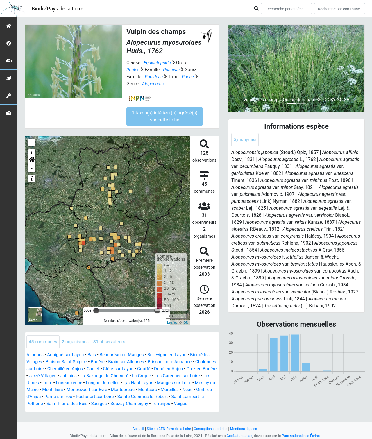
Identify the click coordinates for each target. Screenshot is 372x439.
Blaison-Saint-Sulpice (75, 362)
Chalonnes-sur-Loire (47, 369)
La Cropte (179, 376)
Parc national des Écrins (301, 435)
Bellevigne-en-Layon (173, 355)
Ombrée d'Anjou (103, 396)
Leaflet (172, 322)
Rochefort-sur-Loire (176, 396)
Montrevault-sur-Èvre (151, 390)
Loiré (99, 383)
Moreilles (59, 396)
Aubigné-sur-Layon (67, 355)
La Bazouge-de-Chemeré (140, 376)
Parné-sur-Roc (137, 396)
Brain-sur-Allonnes (138, 362)
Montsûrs (36, 396)
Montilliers (116, 390)
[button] (31, 160)
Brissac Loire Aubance (183, 362)
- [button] (31, 168)
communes (43, 342)
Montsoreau (188, 390)
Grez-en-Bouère (42, 376)
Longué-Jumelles (157, 383)
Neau (77, 396)
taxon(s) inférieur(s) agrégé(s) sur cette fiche (164, 116)
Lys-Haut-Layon (194, 383)
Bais (94, 355)
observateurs (112, 342)
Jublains (103, 376)
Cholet (119, 369)
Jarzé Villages (76, 376)
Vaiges (83, 410)
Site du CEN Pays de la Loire (167, 429)
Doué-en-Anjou (198, 369)
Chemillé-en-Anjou (90, 369)
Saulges (179, 403)
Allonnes (35, 355)
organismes (77, 342)
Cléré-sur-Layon (145, 369)
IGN (185, 322)
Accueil (136, 429)
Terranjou (63, 410)
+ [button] (31, 153)
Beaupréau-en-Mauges (126, 355)
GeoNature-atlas (238, 435)
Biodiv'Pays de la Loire (57, 9)
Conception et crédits (211, 429)
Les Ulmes (79, 383)
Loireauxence (121, 383)
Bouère (108, 362)
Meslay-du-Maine (83, 390)
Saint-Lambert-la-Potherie (95, 403)
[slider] (96, 310)
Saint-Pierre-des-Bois (146, 403)
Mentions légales (246, 429)
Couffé (172, 369)
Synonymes (245, 139)
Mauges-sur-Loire (44, 390)
